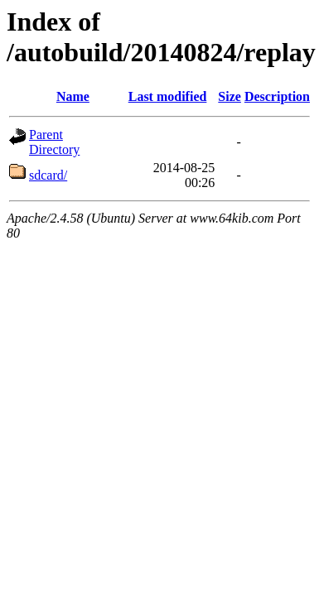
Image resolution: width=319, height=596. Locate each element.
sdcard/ (48, 175)
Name (72, 96)
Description (277, 96)
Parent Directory (54, 141)
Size (229, 96)
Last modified (167, 96)
